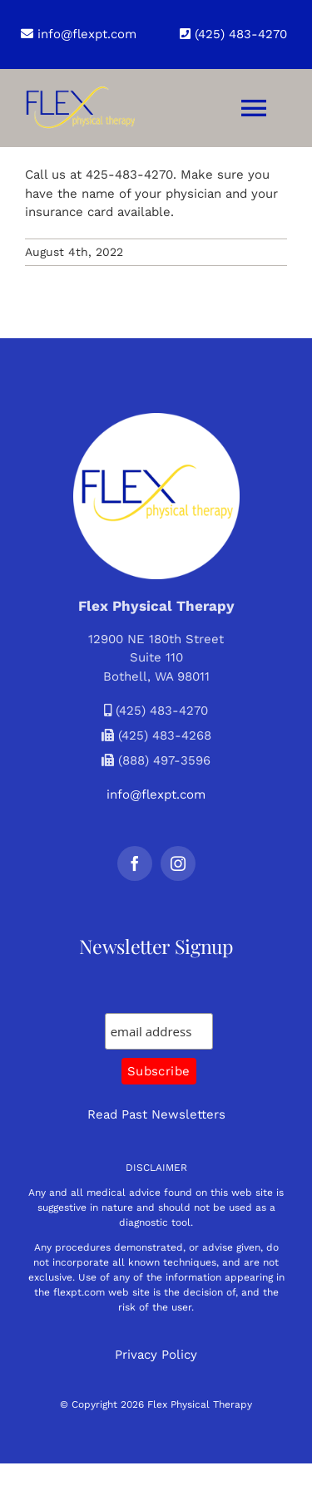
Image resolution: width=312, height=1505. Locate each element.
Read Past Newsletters (156, 1114)
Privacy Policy (156, 1354)
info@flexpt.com (78, 34)
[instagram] (178, 863)
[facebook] (134, 863)
